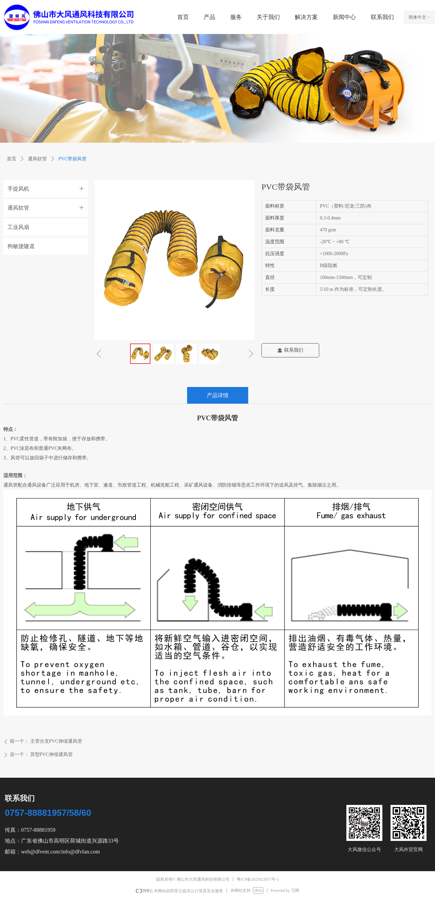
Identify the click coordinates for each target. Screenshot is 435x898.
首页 (11, 158)
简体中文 (417, 17)
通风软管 (37, 158)
